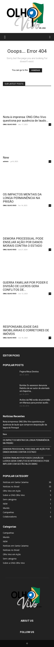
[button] (5, 37)
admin (5, 161)
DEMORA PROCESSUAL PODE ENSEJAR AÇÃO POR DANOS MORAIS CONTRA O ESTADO (23, 242)
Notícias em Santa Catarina (15, 545)
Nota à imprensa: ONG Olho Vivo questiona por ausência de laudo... (25, 118)
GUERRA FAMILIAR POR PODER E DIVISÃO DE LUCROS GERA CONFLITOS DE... (25, 286)
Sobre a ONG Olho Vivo (14, 563)
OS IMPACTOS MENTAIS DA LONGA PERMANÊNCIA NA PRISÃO (22, 198)
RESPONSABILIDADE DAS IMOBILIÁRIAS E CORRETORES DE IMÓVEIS (26, 330)
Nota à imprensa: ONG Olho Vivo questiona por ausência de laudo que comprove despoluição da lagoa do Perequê (25, 424)
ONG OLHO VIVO (9, 124)
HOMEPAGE (35, 70)
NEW (5, 541)
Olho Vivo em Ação (12, 554)
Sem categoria (9, 558)
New (6, 157)
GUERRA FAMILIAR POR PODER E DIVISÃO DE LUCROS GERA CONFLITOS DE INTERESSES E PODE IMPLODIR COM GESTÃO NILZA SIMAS (26, 461)
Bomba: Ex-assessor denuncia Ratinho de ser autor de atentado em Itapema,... (35, 388)
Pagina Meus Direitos (29, 371)
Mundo (6, 537)
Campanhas (8, 532)
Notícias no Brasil (11, 550)
